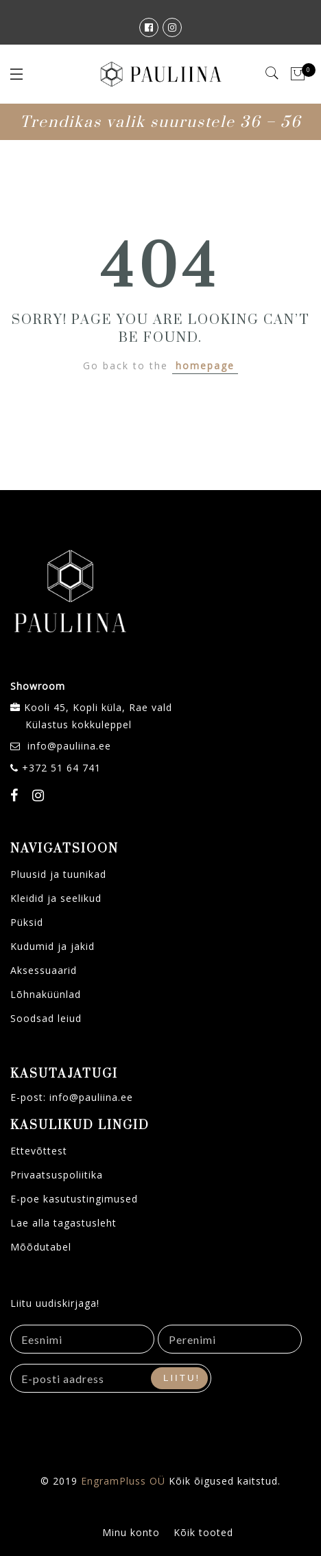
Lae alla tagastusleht (63, 1222)
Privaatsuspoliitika (56, 1174)
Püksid (26, 922)
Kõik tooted (203, 1532)
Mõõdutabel (40, 1246)
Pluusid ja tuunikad (58, 874)
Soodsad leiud (46, 1018)
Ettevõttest (38, 1150)
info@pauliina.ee (69, 745)
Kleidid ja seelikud (56, 898)
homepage (205, 365)
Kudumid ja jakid (52, 946)
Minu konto (131, 1532)
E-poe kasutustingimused (74, 1198)
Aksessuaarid (43, 970)
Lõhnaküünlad (45, 994)
